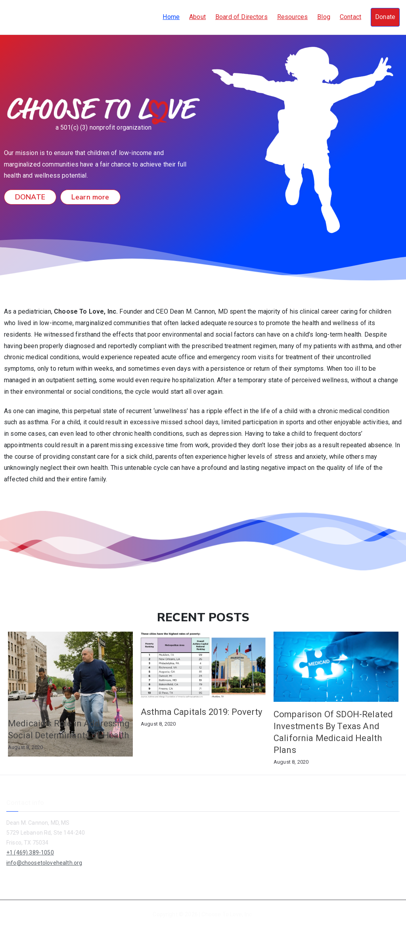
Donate (385, 17)
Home (171, 17)
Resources (292, 17)
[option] (70, 694)
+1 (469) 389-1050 (30, 852)
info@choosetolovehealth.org (44, 863)
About (197, 17)
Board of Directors (241, 17)
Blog (323, 17)
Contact (350, 17)
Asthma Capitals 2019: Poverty (201, 712)
